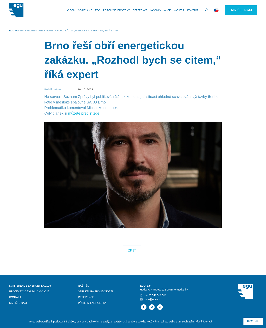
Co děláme (85, 10)
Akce (167, 10)
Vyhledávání (205, 10)
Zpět (132, 250)
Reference (140, 10)
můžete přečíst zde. (84, 113)
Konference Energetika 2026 (30, 285)
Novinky (156, 10)
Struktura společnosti (95, 291)
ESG (97, 10)
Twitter (152, 307)
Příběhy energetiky (116, 10)
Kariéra (179, 10)
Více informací (203, 321)
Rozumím (253, 321)
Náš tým (84, 285)
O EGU (71, 10)
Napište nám (240, 10)
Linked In (160, 307)
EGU (11, 30)
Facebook (143, 307)
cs (216, 10)
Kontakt (192, 10)
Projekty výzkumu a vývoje (29, 291)
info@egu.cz (153, 299)
